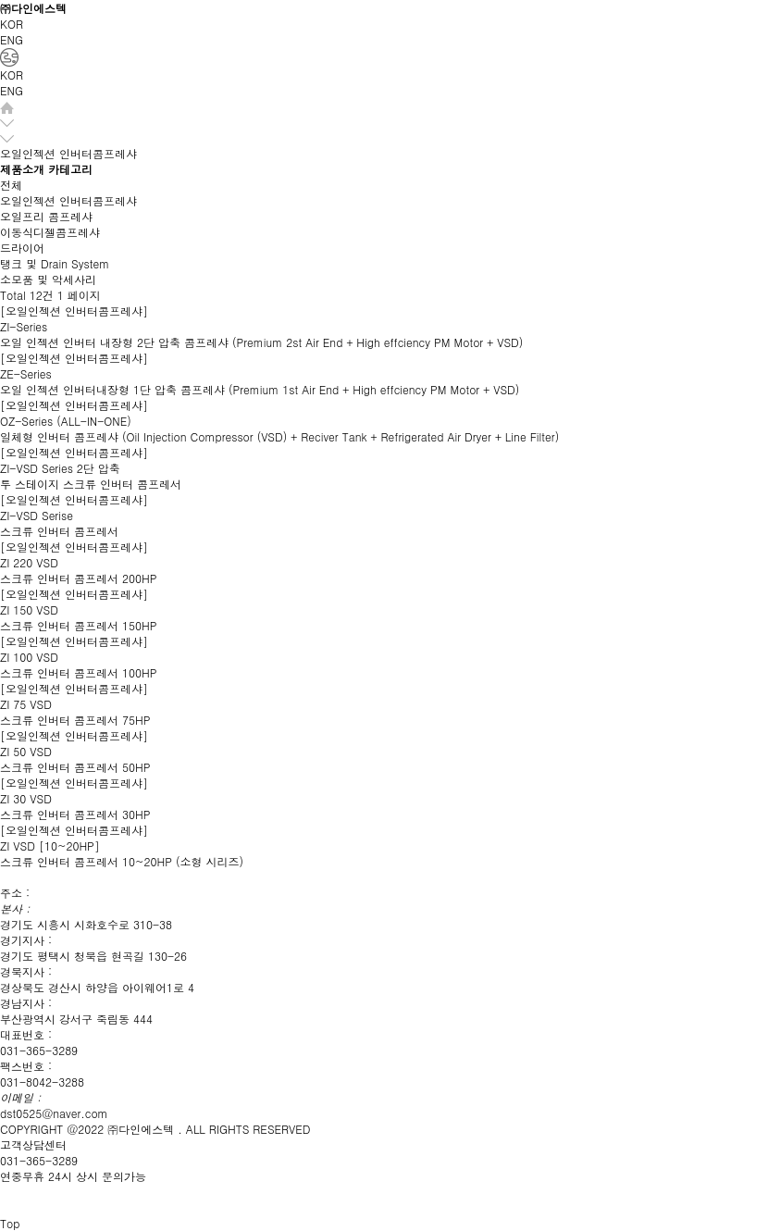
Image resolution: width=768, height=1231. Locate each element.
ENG (11, 39)
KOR (11, 23)
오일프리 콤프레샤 (46, 216)
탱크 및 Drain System (54, 263)
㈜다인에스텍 (33, 8)
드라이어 (22, 247)
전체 (11, 185)
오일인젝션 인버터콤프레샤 (68, 200)
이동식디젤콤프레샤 (50, 232)
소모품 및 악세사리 (48, 279)
